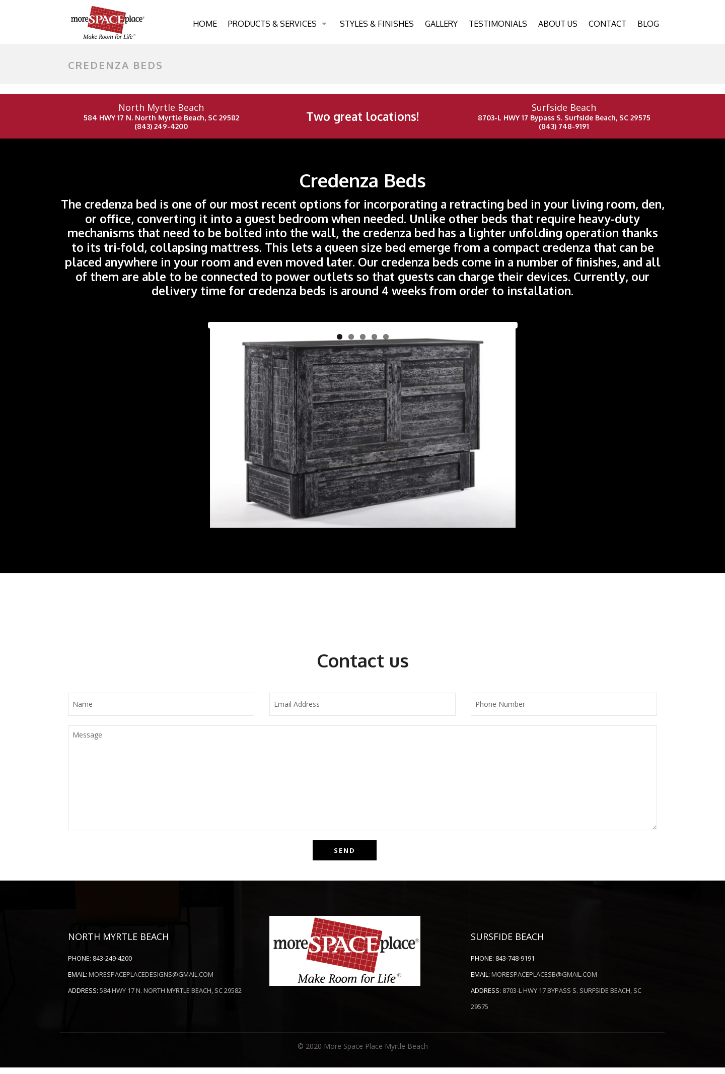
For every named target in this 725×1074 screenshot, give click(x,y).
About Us (557, 24)
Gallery (441, 24)
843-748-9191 (515, 964)
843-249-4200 (112, 964)
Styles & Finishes (377, 24)
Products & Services (272, 24)
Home (205, 24)
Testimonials (498, 24)
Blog (648, 24)
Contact (607, 24)
